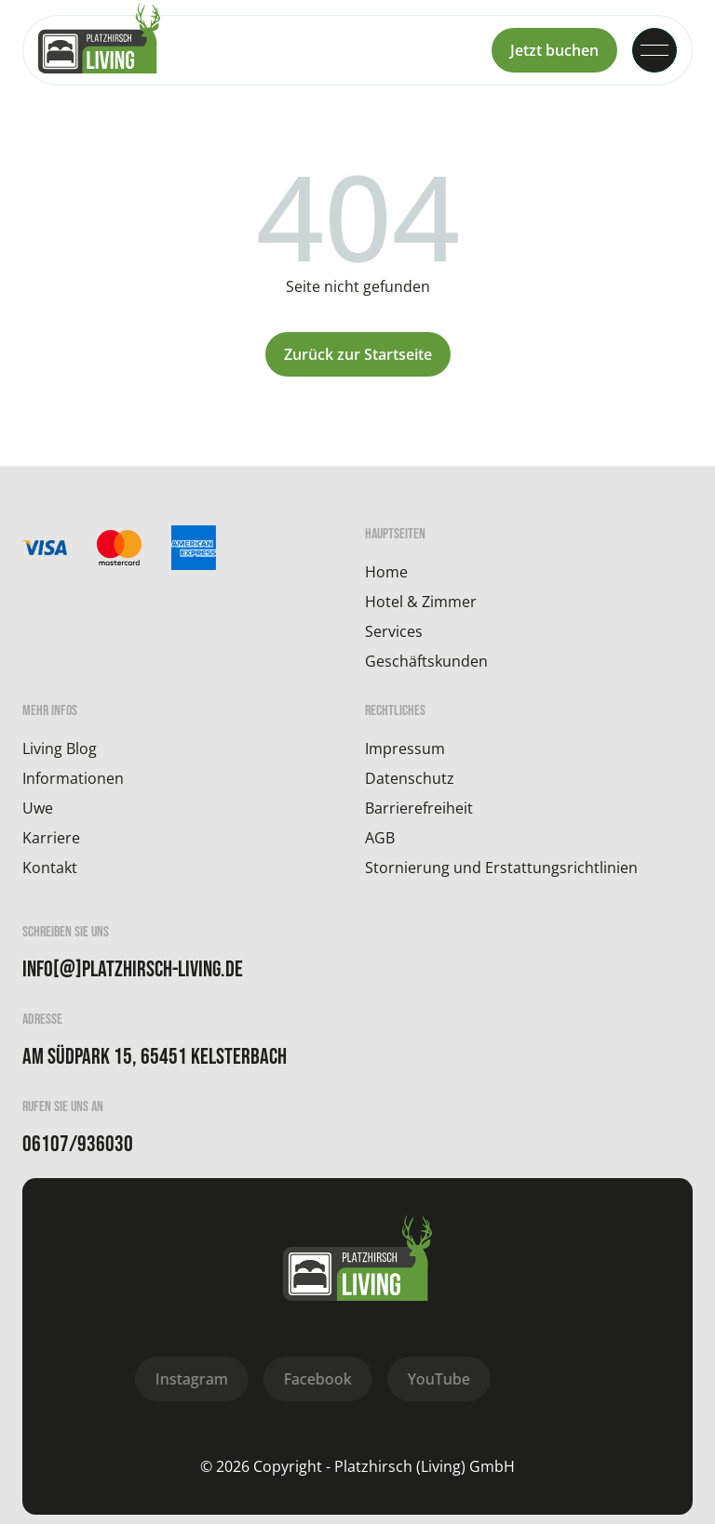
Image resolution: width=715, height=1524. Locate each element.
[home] (99, 50)
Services (394, 631)
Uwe (37, 808)
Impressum (405, 748)
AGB (380, 838)
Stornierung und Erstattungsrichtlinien (501, 867)
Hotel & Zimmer (421, 601)
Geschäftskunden (426, 661)
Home (386, 572)
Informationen (73, 778)
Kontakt (49, 867)
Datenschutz (409, 778)
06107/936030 (77, 1144)
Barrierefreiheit (419, 808)
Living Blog (59, 748)
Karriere (51, 838)
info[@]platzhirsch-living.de (132, 970)
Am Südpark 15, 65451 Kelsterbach (154, 1057)
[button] (654, 50)
